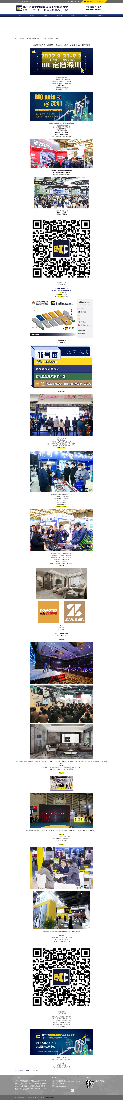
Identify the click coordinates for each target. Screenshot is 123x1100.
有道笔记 (28, 1070)
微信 (20, 1070)
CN (16, 1)
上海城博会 (100, 15)
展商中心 (46, 15)
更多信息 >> (18, 1092)
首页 (20, 15)
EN (18, 1)
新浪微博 (23, 1070)
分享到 (17, 1070)
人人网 (36, 1070)
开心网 (32, 1070)
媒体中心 (73, 15)
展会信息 (32, 15)
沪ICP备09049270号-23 (38, 1097)
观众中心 (59, 15)
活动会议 (87, 15)
